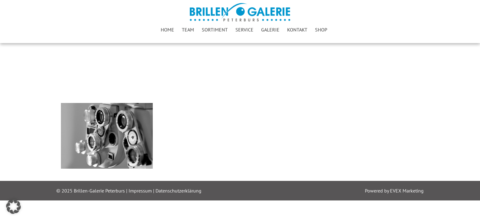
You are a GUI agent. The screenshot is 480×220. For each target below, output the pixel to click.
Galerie (270, 30)
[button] (13, 206)
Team (188, 30)
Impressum (141, 191)
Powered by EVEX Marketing (394, 191)
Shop (321, 30)
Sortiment (215, 30)
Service (244, 30)
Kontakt (297, 30)
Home (167, 30)
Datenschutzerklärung (178, 191)
